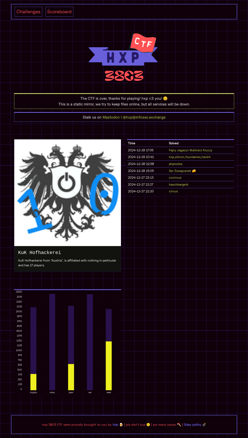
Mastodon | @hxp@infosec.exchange (134, 117)
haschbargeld (178, 184)
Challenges (28, 11)
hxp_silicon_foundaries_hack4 (189, 157)
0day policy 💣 (195, 424)
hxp (115, 424)
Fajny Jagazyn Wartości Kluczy (190, 150)
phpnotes (175, 164)
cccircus (175, 177)
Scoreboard (59, 11)
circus (173, 191)
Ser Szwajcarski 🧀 (182, 171)
